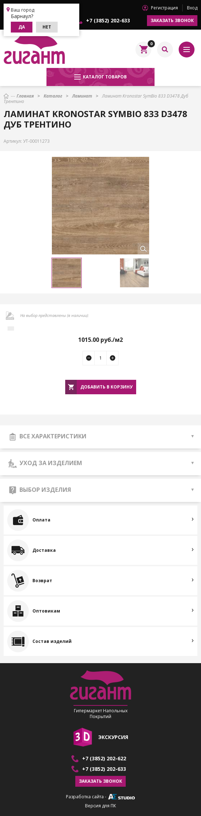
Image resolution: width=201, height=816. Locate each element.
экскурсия (113, 737)
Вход (192, 8)
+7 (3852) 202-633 (108, 20)
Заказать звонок (172, 20)
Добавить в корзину (106, 387)
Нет (47, 27)
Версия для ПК (100, 806)
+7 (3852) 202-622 (104, 758)
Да (21, 27)
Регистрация (164, 8)
